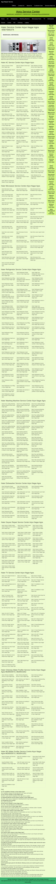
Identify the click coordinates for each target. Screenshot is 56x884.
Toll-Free (27, 879)
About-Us (29, 5)
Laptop (27, 22)
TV (44, 19)
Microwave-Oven (36, 19)
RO (14, 22)
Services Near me (50, 5)
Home (2, 19)
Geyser (3, 22)
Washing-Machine (25, 19)
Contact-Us (21, 5)
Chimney (20, 22)
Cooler (9, 22)
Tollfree (14, 5)
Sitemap (9, 879)
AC (8, 19)
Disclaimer (14, 879)
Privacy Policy (21, 879)
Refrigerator (14, 19)
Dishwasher (50, 19)
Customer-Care (38, 5)
